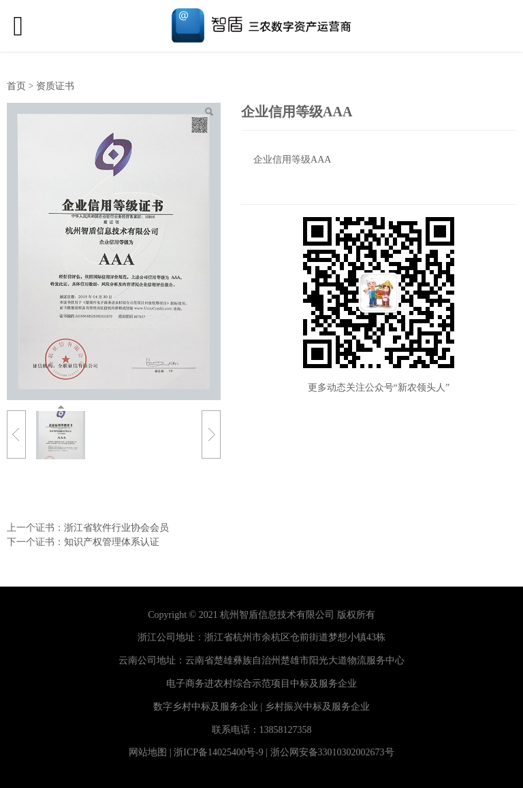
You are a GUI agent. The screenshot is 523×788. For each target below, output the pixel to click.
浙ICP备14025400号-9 (218, 752)
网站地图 (148, 752)
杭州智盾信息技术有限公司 (277, 615)
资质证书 (55, 86)
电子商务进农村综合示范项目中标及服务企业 (261, 683)
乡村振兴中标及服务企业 (317, 707)
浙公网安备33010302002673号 (332, 752)
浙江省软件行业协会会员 (116, 528)
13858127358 (285, 730)
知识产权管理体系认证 (111, 542)
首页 (16, 86)
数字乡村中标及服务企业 (205, 707)
